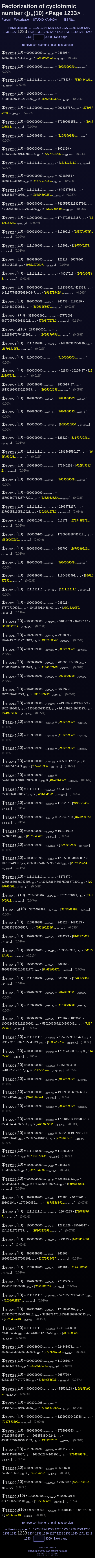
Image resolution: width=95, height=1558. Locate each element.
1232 (13, 31)
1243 (27, 37)
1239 (67, 31)
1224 (43, 27)
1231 (6, 31)
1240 (74, 31)
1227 (65, 27)
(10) (12, 52)
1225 (51, 27)
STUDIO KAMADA (45, 19)
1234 (31, 31)
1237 (53, 31)
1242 (89, 31)
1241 (81, 31)
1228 (72, 27)
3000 (48, 37)
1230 (87, 27)
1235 (38, 31)
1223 (36, 27)
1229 (79, 27)
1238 (60, 31)
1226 (58, 27)
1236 (45, 31)
